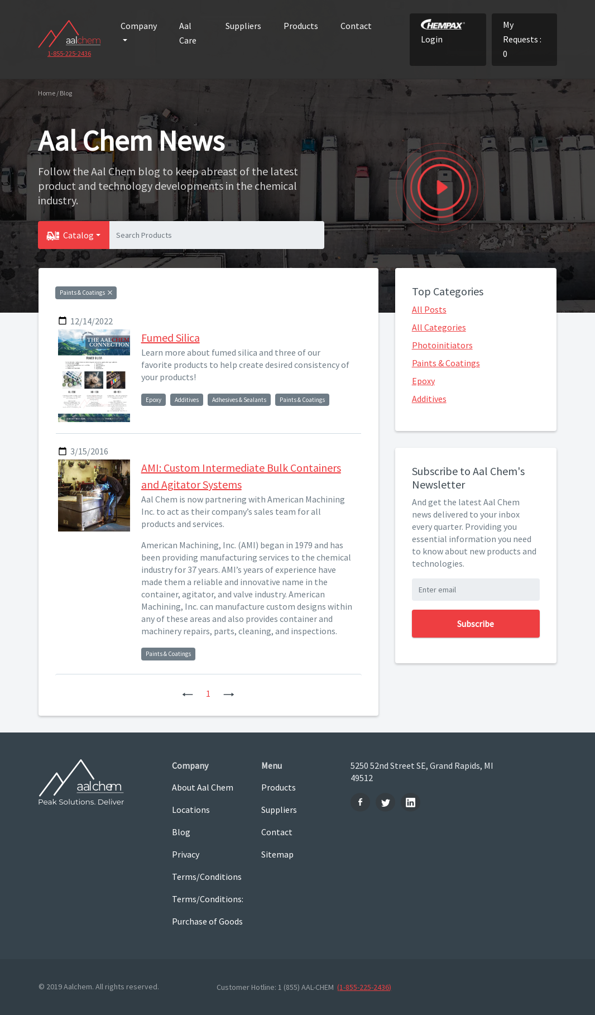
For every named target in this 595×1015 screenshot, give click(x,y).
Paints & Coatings (446, 362)
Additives (429, 398)
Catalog (78, 235)
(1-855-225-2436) (364, 987)
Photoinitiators (442, 345)
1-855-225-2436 (69, 53)
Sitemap (277, 854)
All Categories (439, 327)
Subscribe (475, 623)
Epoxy (423, 380)
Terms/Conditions (207, 876)
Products (301, 25)
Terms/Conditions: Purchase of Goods (207, 910)
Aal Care (187, 33)
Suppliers (243, 25)
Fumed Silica (170, 337)
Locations (191, 809)
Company (139, 25)
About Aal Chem (202, 787)
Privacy (185, 854)
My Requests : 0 (522, 39)
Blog (181, 831)
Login (443, 32)
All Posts (429, 309)
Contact (356, 25)
